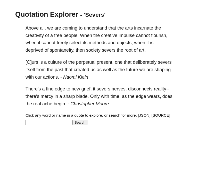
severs (109, 50)
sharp (69, 96)
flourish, (159, 35)
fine (49, 88)
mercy (46, 96)
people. (71, 35)
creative (109, 35)
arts (129, 28)
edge (60, 88)
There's (33, 88)
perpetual (85, 62)
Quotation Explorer (46, 14)
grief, (86, 88)
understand (95, 28)
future (132, 69)
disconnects (140, 88)
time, (116, 96)
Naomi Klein (75, 77)
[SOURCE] (161, 115)
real (37, 103)
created (81, 69)
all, (43, 28)
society (93, 50)
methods (97, 42)
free (58, 35)
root (129, 50)
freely (62, 42)
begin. (60, 103)
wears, (154, 96)
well (107, 69)
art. (142, 50)
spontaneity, (62, 50)
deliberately (144, 62)
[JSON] (144, 115)
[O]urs (32, 62)
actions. (51, 77)
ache (47, 103)
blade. (82, 96)
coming (69, 28)
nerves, (119, 88)
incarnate (143, 28)
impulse (127, 35)
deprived (34, 50)
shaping (162, 69)
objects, (125, 42)
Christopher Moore (89, 103)
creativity (35, 35)
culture (55, 62)
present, (105, 62)
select (75, 42)
